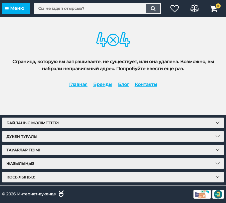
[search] (97, 8)
